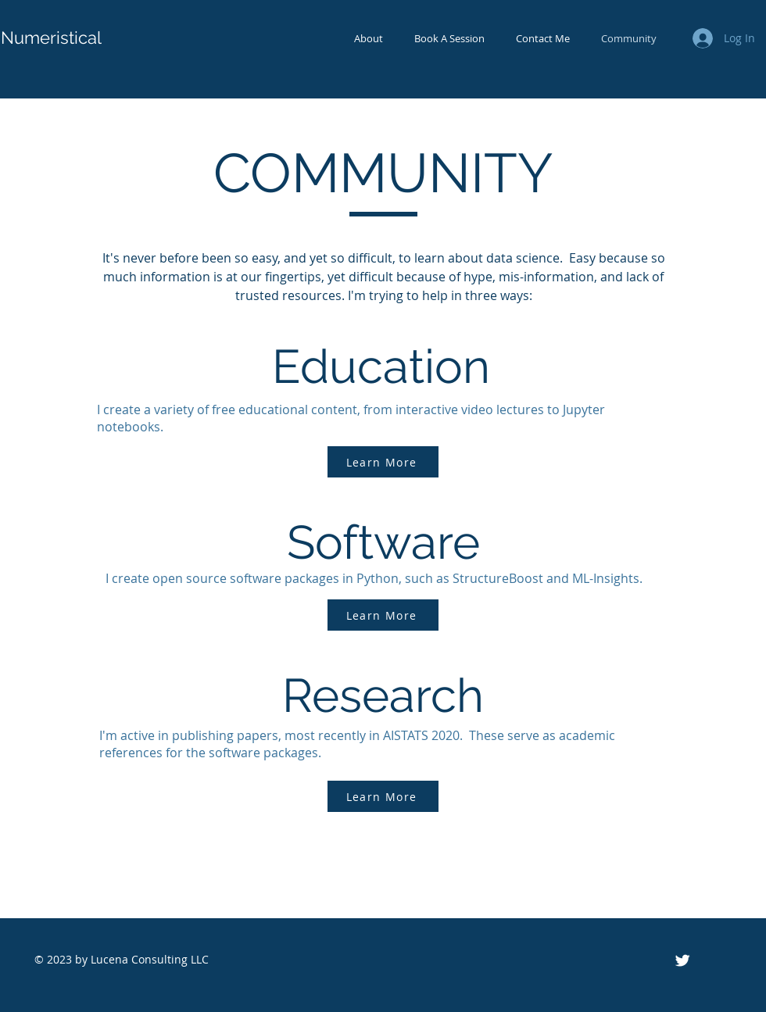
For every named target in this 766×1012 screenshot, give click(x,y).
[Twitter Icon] (682, 960)
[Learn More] (383, 461)
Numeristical (51, 37)
